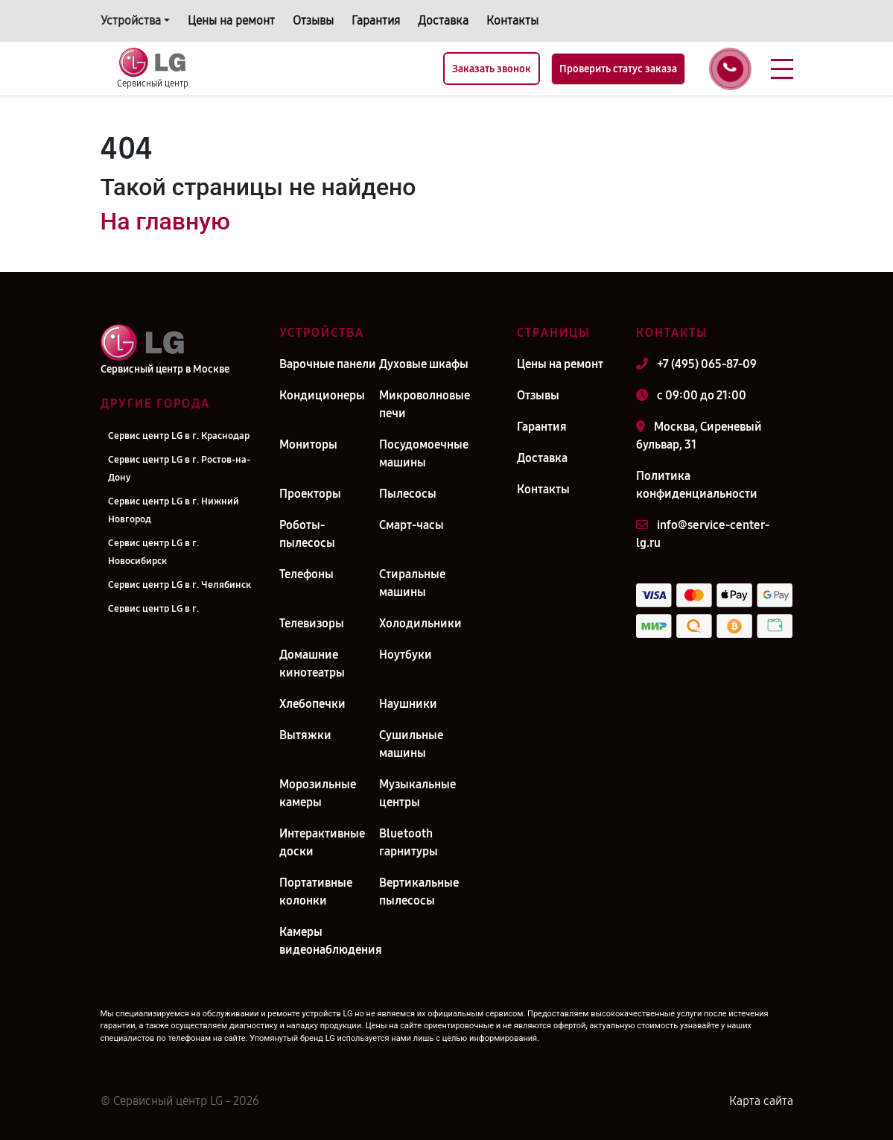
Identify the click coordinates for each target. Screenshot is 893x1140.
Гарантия (376, 20)
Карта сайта (761, 1101)
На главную (165, 221)
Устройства (131, 20)
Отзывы (313, 20)
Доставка (443, 20)
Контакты (512, 20)
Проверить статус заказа (618, 69)
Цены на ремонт (231, 20)
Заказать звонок (491, 69)
